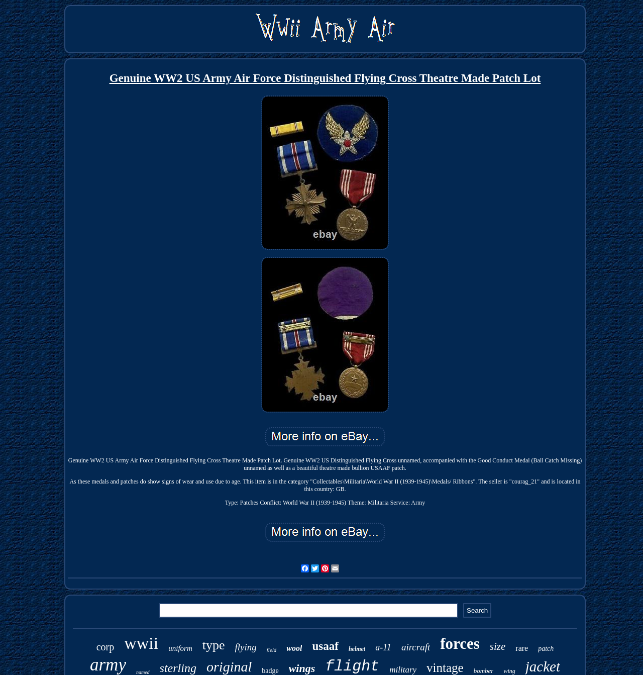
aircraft (415, 647)
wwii (141, 643)
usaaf (325, 646)
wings (302, 668)
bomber (484, 670)
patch (546, 648)
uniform (180, 648)
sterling (178, 667)
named (143, 672)
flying (246, 647)
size (498, 646)
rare (521, 648)
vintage (445, 667)
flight (352, 666)
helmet (357, 648)
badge (270, 670)
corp (105, 646)
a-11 (383, 647)
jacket (542, 666)
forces (460, 643)
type (213, 645)
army (108, 664)
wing (509, 670)
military (402, 669)
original (229, 666)
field (272, 650)
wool (294, 648)
